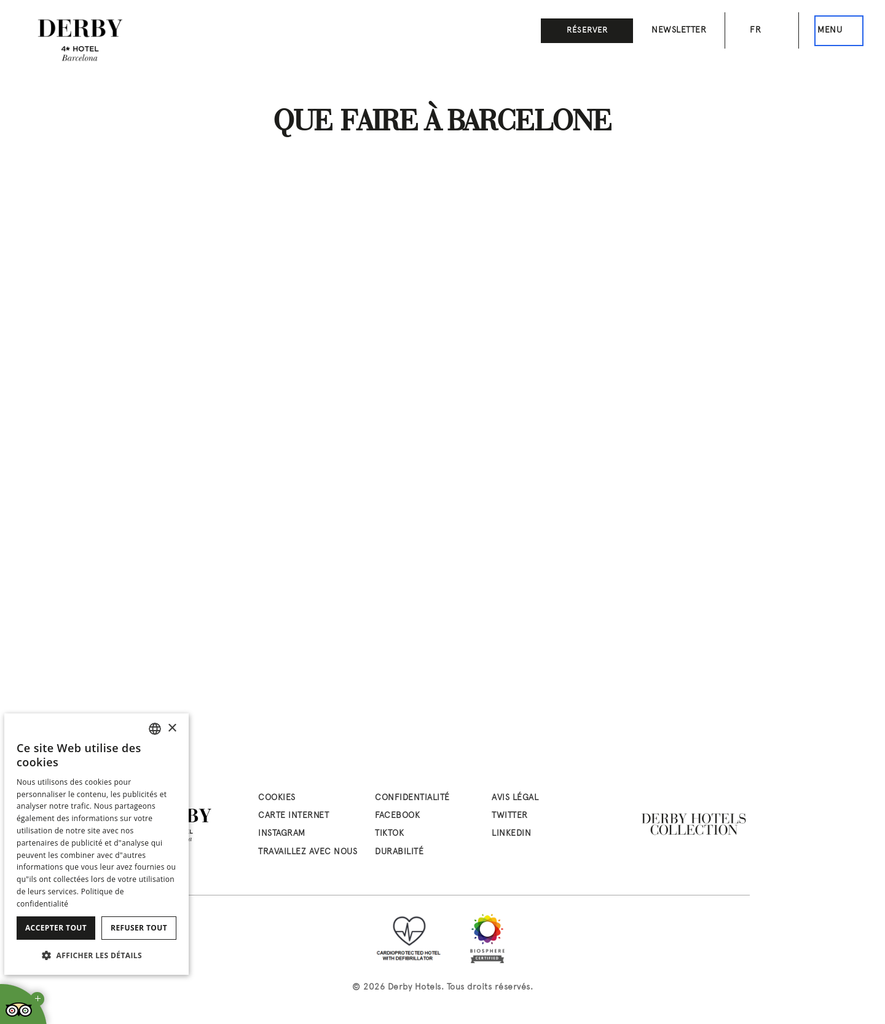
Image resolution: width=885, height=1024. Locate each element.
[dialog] (96, 844)
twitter (510, 816)
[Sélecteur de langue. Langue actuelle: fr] (762, 30)
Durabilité (399, 852)
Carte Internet (293, 816)
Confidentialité (412, 798)
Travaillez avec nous (307, 852)
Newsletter (678, 30)
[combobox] (155, 729)
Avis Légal (515, 798)
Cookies (277, 798)
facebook (397, 816)
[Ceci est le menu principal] (838, 30)
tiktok (389, 834)
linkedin (511, 834)
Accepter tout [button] (56, 928)
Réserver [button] (587, 30)
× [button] (171, 728)
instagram (281, 834)
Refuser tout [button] (139, 928)
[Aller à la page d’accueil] (80, 40)
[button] (96, 955)
